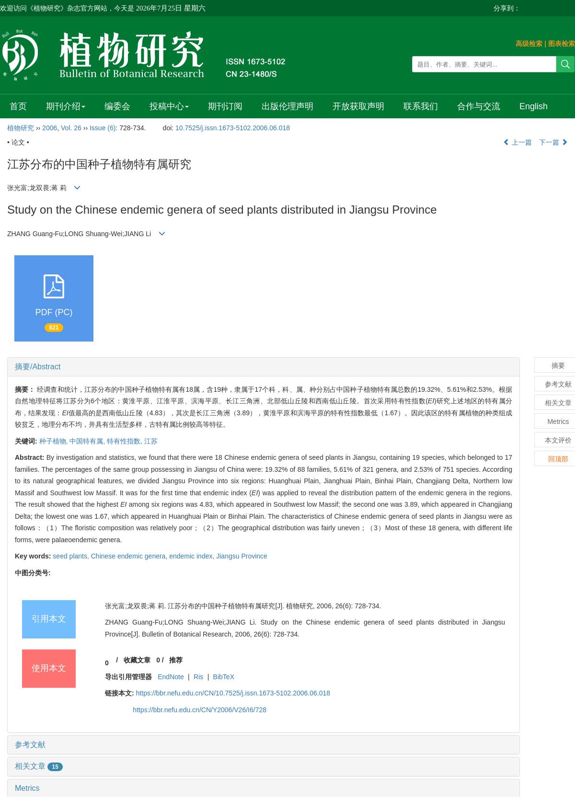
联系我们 (418, 106)
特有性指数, (125, 441)
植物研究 (20, 128)
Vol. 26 (71, 128)
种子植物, (54, 441)
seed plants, (72, 556)
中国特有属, (88, 441)
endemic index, (192, 556)
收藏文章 (137, 660)
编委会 (116, 106)
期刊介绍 (65, 106)
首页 (18, 106)
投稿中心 (167, 106)
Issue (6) (102, 128)
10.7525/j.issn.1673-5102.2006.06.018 (232, 128)
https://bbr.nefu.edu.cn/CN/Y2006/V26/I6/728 (199, 710)
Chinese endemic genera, (130, 556)
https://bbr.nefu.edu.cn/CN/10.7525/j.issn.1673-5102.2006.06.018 (233, 693)
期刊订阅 (224, 106)
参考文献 (30, 744)
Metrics (27, 788)
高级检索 (529, 43)
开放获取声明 (356, 106)
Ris (198, 677)
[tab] (263, 367)
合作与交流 (475, 106)
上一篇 (517, 142)
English (530, 106)
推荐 (176, 660)
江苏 (151, 441)
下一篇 (553, 142)
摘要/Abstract (37, 367)
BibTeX (223, 677)
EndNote (171, 677)
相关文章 (39, 766)
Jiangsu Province (241, 556)
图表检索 (561, 43)
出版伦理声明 (285, 106)
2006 (49, 128)
